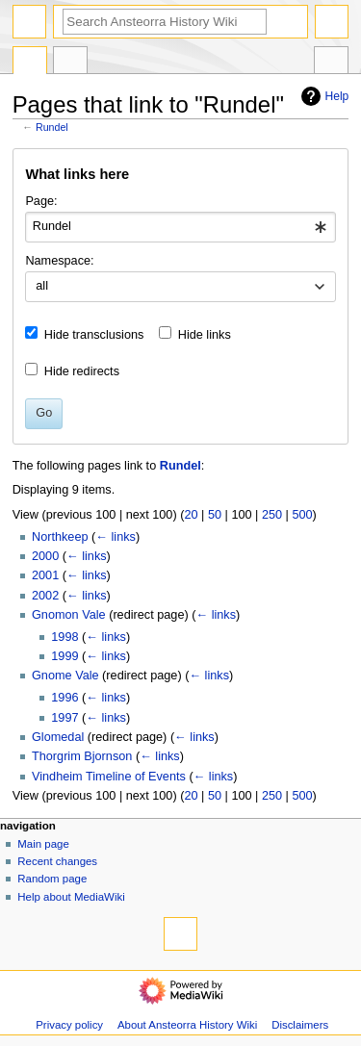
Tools (331, 62)
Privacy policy (69, 1025)
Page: (41, 201)
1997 (64, 718)
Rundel (52, 127)
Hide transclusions (94, 335)
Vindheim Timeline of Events (109, 776)
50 (214, 515)
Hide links (204, 335)
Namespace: (59, 261)
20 (190, 515)
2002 (45, 595)
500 (302, 515)
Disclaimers (299, 1025)
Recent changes (57, 861)
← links (115, 537)
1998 (64, 637)
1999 (64, 656)
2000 (45, 556)
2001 (45, 575)
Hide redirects (81, 371)
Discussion (70, 62)
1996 (64, 697)
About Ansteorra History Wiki (187, 1025)
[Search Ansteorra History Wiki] (165, 22)
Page (29, 62)
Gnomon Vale (69, 615)
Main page (43, 844)
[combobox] (180, 227)
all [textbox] (42, 286)
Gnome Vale (65, 675)
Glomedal (58, 737)
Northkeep (60, 537)
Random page (52, 878)
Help (323, 96)
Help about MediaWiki (70, 897)
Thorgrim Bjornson (82, 756)
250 (272, 515)
